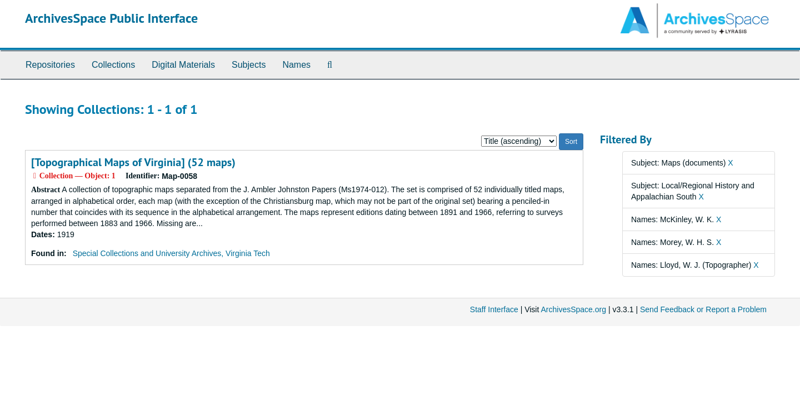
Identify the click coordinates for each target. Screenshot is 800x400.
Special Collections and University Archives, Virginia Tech (171, 253)
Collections (113, 64)
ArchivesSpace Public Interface (111, 18)
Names (296, 64)
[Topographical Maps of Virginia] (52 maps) (133, 162)
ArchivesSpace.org (573, 309)
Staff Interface (494, 309)
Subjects (249, 64)
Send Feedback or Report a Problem (703, 309)
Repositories (50, 64)
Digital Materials (183, 64)
